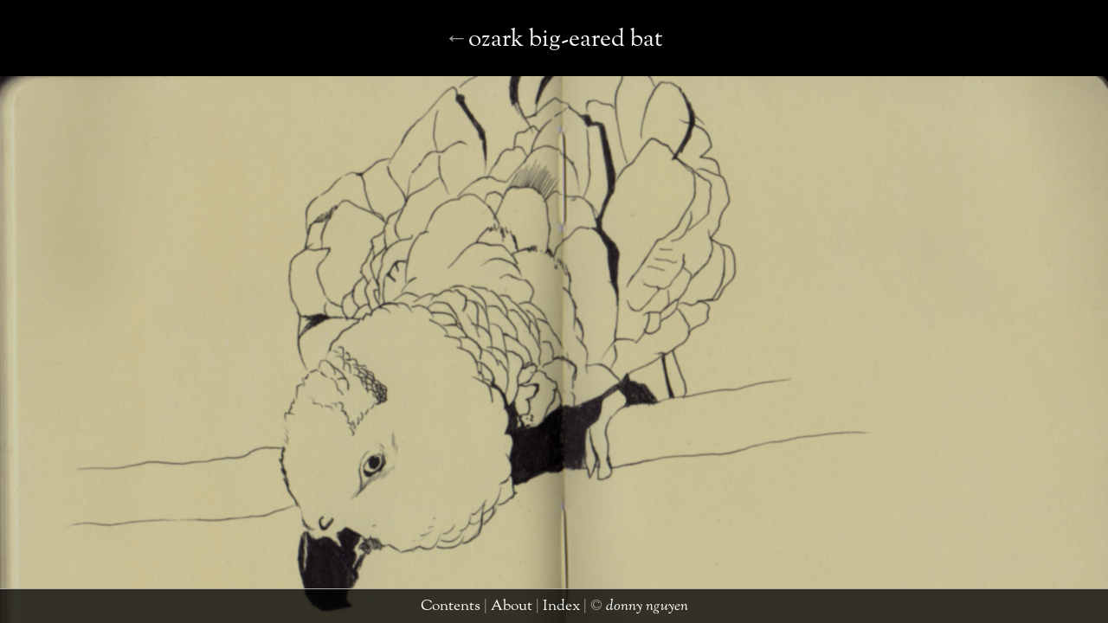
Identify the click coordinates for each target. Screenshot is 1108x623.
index (553, 609)
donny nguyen (619, 609)
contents (467, 609)
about (515, 609)
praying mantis (547, 56)
